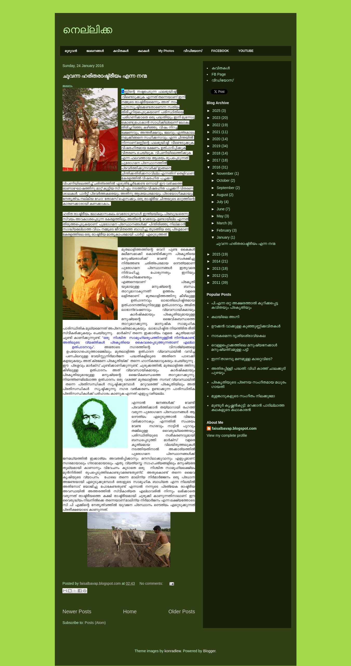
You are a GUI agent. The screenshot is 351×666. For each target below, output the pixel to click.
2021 (216, 132)
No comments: (152, 583)
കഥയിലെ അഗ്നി (225, 317)
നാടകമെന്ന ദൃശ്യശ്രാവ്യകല (238, 336)
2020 (216, 139)
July (220, 202)
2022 (216, 125)
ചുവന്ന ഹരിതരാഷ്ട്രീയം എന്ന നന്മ (105, 76)
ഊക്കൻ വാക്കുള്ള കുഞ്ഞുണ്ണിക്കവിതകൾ (245, 326)
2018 (216, 153)
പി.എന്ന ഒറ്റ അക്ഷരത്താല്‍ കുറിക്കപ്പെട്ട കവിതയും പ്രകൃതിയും (244, 305)
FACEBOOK (220, 51)
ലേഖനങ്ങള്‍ (95, 51)
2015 (216, 254)
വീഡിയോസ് (192, 51)
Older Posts (181, 611)
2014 (216, 261)
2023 (216, 118)
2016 (216, 167)
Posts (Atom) (95, 623)
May (220, 216)
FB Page (219, 74)
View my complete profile (227, 435)
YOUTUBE (246, 51)
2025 (216, 111)
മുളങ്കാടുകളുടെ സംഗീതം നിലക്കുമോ (243, 396)
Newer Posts (77, 611)
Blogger (209, 651)
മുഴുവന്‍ (71, 51)
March (222, 223)
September (226, 188)
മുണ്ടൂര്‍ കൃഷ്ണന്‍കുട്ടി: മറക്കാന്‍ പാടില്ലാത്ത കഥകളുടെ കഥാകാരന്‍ (247, 407)
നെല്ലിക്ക (87, 29)
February (224, 230)
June (221, 209)
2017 (216, 160)
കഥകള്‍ (143, 51)
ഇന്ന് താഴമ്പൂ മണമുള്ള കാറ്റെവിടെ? (242, 359)
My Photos (166, 51)
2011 (216, 282)
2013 (216, 268)
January (224, 237)
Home (130, 611)
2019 (216, 146)
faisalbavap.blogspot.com (234, 428)
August (223, 195)
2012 (216, 275)
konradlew (172, 651)
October (224, 180)
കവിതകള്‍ (120, 51)
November (225, 173)
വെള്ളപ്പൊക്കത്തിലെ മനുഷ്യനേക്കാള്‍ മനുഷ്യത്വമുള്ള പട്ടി (244, 347)
